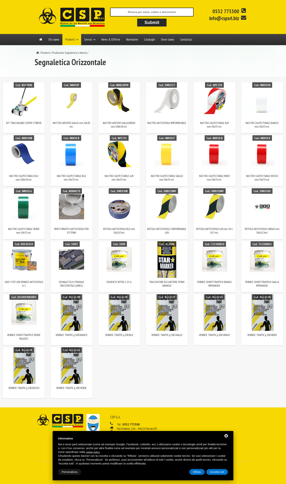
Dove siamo (167, 39)
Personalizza (70, 471)
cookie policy (93, 452)
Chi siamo (53, 39)
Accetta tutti (217, 471)
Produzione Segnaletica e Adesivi (69, 52)
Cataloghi (149, 39)
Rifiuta (197, 471)
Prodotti (70, 39)
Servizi (88, 39)
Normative (132, 39)
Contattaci (186, 39)
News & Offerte (110, 39)
